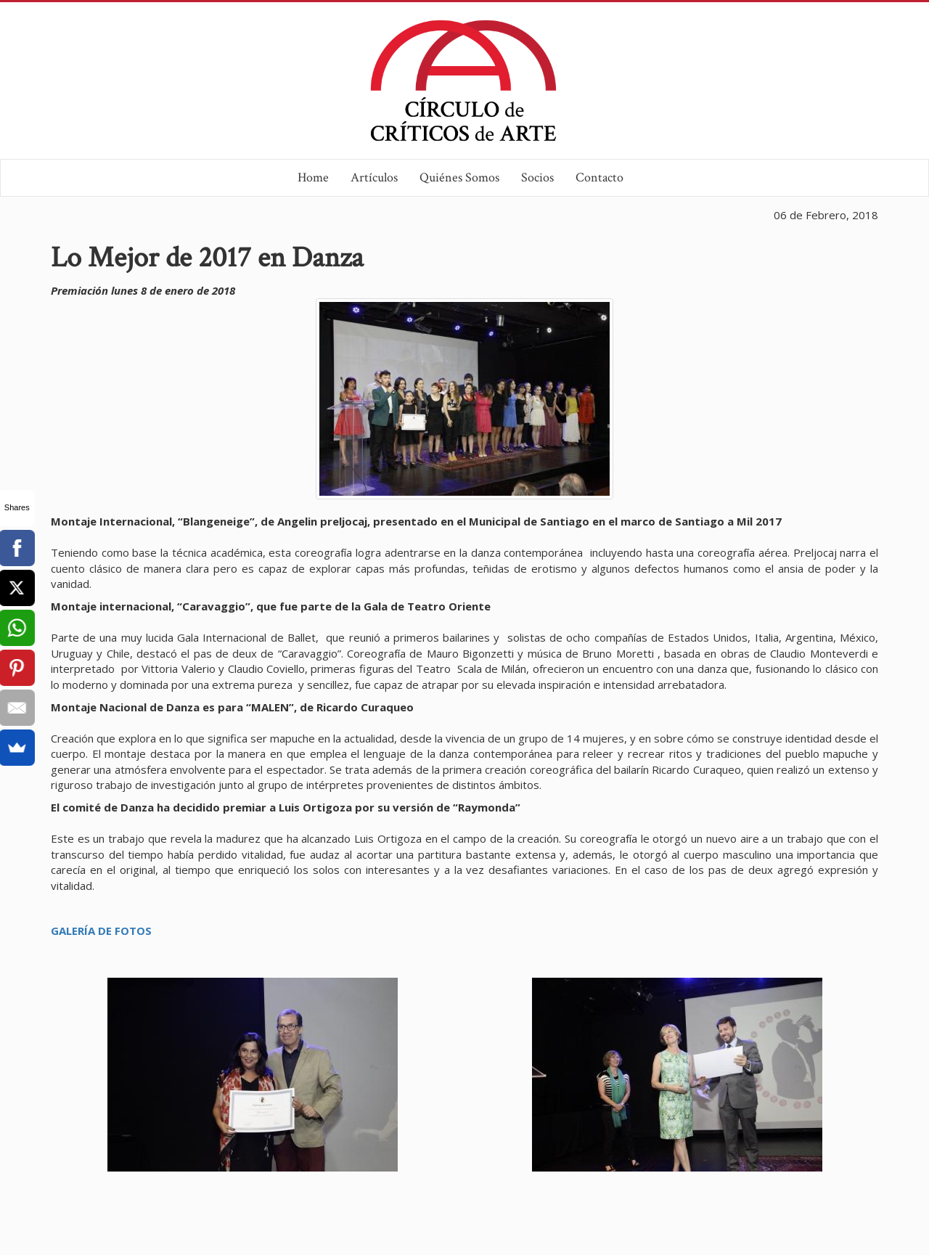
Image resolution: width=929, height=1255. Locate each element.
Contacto (599, 177)
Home (313, 177)
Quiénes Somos (459, 177)
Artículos (374, 177)
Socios (537, 177)
